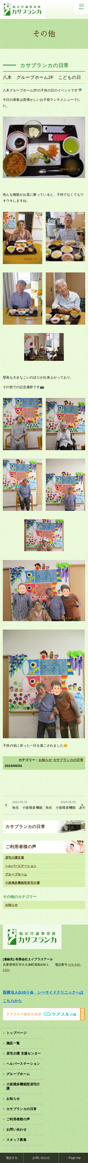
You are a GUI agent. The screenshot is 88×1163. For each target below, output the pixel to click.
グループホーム (16, 874)
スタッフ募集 (16, 1140)
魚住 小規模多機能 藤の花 (27, 804)
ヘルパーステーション (21, 866)
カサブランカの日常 (68, 760)
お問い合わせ (16, 1129)
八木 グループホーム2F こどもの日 (42, 77)
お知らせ (45, 760)
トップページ (16, 1033)
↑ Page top (73, 1158)
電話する (11, 1158)
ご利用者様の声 (20, 846)
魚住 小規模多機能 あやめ (65, 804)
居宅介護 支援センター (23, 1053)
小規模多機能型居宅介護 (22, 882)
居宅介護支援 (14, 857)
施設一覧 (13, 1043)
